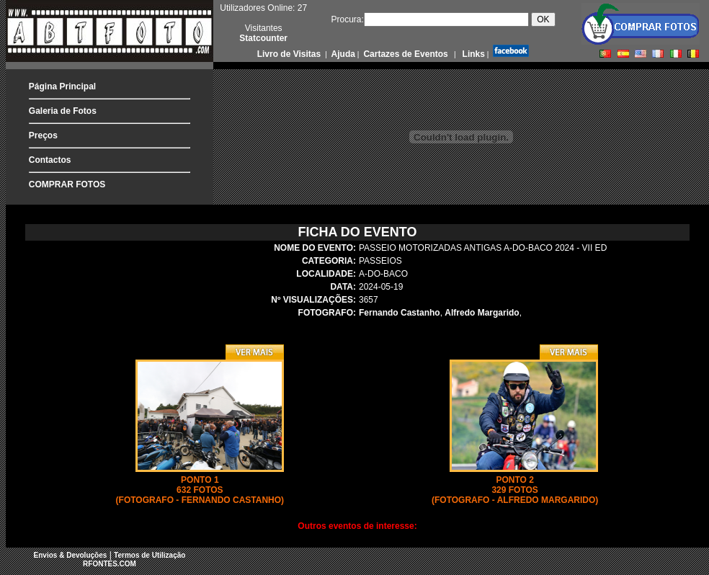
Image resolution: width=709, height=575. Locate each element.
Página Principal (62, 86)
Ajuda (342, 54)
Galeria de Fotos (63, 111)
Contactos (50, 160)
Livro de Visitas (290, 54)
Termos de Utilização (149, 555)
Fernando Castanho (399, 313)
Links (472, 54)
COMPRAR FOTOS (67, 184)
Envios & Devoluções (70, 555)
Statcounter (263, 38)
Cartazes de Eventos (404, 54)
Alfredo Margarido (482, 313)
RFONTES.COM (109, 564)
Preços (43, 135)
